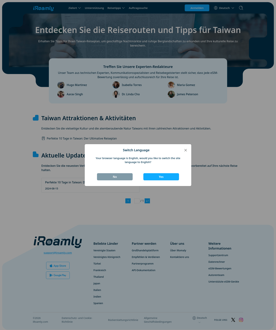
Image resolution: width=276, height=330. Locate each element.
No (115, 177)
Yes (161, 177)
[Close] (185, 150)
